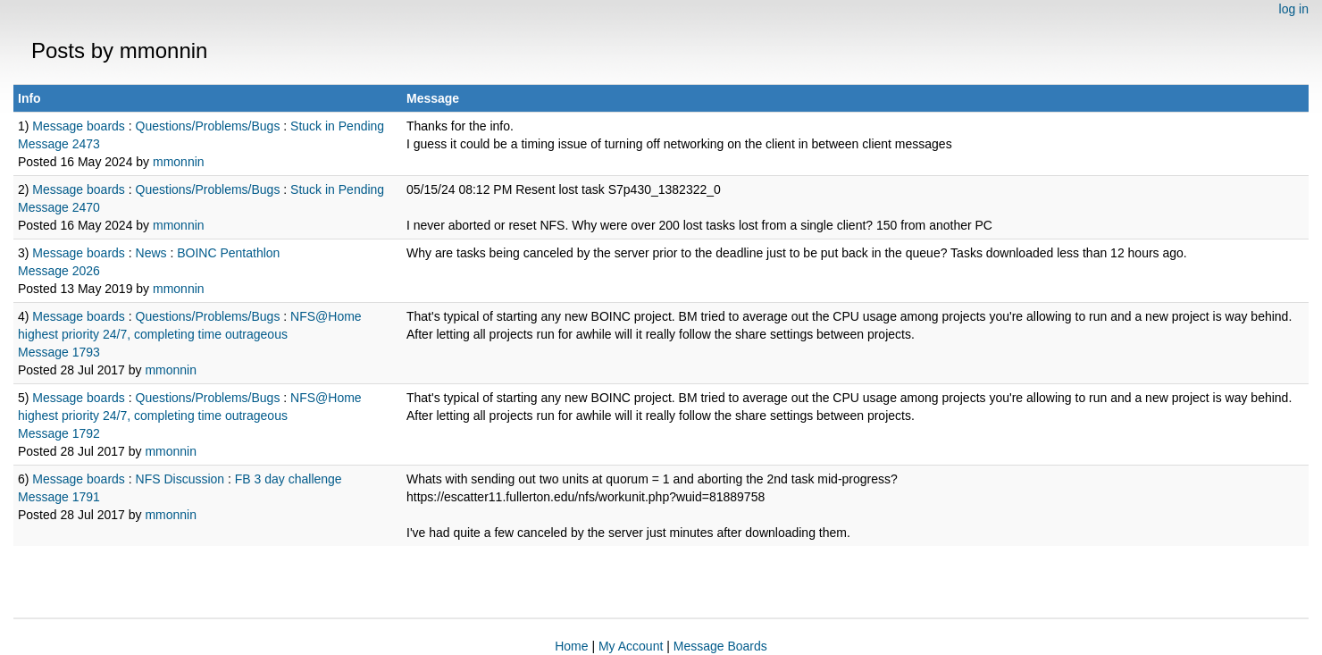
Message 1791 (59, 497)
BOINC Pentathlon (228, 253)
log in (1294, 9)
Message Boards (720, 646)
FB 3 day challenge (288, 479)
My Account (630, 646)
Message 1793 (59, 352)
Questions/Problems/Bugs (208, 126)
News (151, 253)
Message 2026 (59, 271)
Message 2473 (59, 144)
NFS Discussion (180, 479)
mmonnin (179, 162)
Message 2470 (59, 207)
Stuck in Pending (337, 126)
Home (571, 646)
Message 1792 (59, 433)
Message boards (78, 126)
